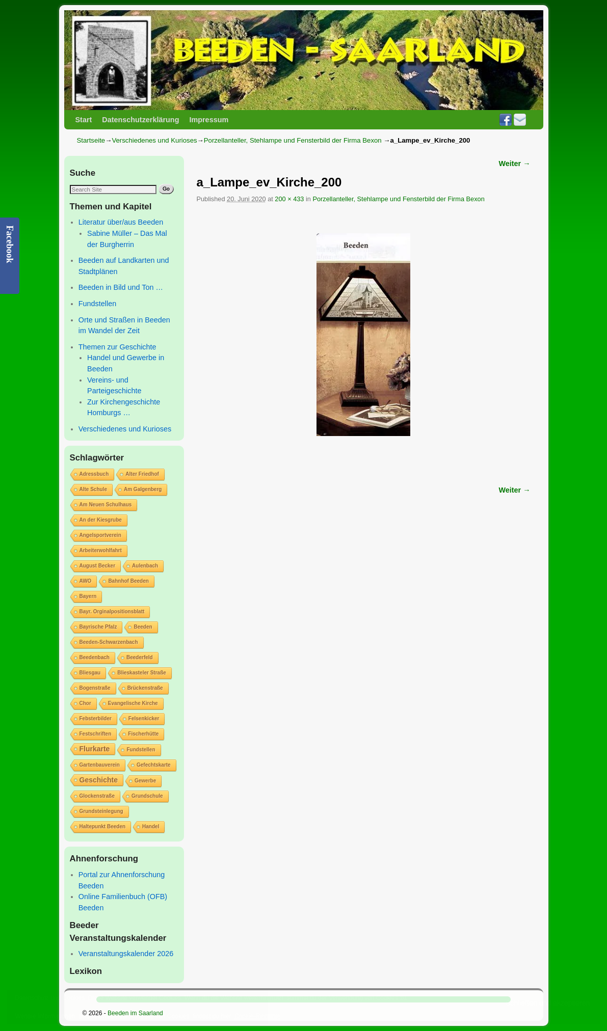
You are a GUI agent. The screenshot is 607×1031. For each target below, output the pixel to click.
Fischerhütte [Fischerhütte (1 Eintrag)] (143, 734)
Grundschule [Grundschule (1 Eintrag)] (147, 796)
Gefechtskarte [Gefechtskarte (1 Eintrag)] (154, 765)
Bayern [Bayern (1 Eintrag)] (88, 596)
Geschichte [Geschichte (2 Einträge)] (99, 780)
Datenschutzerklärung (140, 120)
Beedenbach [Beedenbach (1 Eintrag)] (95, 657)
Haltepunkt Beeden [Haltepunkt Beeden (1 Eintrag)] (103, 826)
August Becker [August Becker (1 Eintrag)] (98, 565)
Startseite (91, 140)
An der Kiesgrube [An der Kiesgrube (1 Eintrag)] (101, 520)
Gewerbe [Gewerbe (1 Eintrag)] (145, 780)
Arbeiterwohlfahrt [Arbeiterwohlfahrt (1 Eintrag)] (101, 550)
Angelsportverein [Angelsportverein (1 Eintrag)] (100, 535)
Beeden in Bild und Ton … (120, 287)
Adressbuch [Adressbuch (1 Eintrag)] (94, 474)
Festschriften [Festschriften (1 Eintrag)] (96, 734)
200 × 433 (289, 199)
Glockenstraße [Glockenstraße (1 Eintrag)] (97, 796)
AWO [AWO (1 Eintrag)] (86, 581)
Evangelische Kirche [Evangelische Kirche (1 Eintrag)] (133, 703)
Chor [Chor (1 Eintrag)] (85, 703)
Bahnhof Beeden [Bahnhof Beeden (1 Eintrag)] (128, 581)
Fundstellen (97, 304)
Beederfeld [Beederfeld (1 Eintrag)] (139, 657)
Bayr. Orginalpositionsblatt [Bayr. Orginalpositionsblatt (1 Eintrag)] (112, 611)
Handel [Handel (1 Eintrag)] (150, 826)
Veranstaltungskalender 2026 (125, 953)
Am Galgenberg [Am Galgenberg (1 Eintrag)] (143, 489)
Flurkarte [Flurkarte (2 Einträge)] (95, 749)
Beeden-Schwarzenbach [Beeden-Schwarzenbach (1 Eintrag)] (109, 642)
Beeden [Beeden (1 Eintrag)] (143, 627)
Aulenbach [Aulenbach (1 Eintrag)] (145, 565)
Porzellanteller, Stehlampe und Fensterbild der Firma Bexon (293, 140)
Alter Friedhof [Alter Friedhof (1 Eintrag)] (142, 474)
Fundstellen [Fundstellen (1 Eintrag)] (140, 749)
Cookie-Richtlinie (257, 1016)
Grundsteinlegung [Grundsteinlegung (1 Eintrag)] (101, 811)
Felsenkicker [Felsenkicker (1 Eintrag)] (144, 718)
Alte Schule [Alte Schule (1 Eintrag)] (93, 489)
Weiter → (515, 163)
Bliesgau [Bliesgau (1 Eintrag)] (90, 672)
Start (83, 120)
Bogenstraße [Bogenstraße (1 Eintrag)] (95, 688)
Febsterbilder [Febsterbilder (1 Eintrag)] (96, 718)
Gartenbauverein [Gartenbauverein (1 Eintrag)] (100, 765)
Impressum (208, 120)
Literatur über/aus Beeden (120, 222)
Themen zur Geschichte (117, 347)
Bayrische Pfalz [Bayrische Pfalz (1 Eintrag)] (98, 627)
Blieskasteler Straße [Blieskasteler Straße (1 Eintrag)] (141, 672)
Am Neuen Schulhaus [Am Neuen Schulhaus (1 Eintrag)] (106, 504)
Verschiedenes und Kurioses (154, 140)
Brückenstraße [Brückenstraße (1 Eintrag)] (145, 688)
